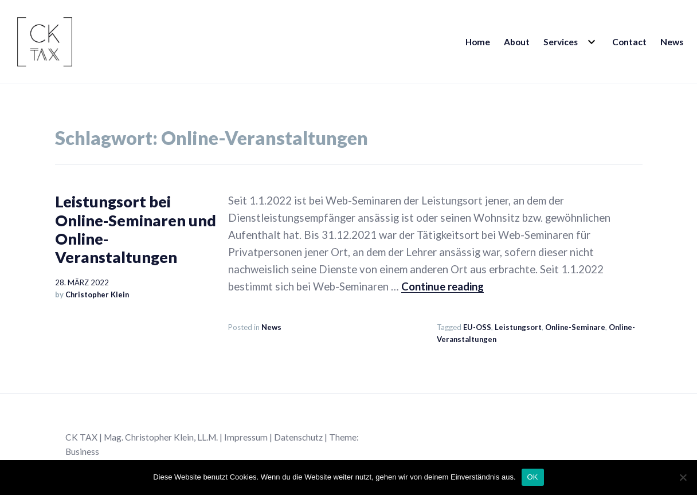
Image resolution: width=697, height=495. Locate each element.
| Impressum (244, 437)
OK (532, 477)
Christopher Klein (97, 294)
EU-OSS (477, 327)
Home (477, 42)
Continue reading (442, 286)
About (517, 42)
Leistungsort (518, 327)
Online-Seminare (575, 327)
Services (560, 42)
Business (82, 451)
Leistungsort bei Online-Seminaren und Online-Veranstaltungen (135, 229)
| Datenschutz (296, 437)
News (671, 42)
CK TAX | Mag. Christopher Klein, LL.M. (142, 437)
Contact (629, 42)
